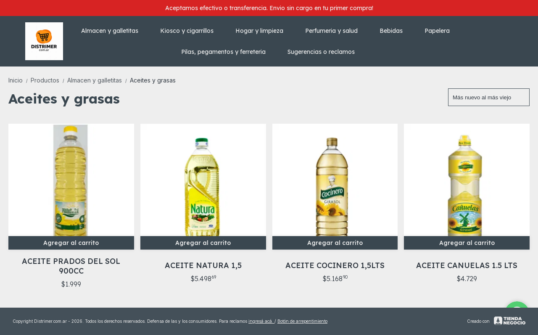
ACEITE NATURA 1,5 (203, 265)
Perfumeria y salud (335, 31)
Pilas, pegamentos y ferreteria (227, 52)
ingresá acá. (261, 321)
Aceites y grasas (153, 80)
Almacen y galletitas (114, 31)
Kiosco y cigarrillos (191, 31)
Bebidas (395, 31)
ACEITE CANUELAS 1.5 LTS (466, 265)
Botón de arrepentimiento (302, 321)
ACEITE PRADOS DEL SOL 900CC (71, 266)
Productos (49, 80)
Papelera (441, 31)
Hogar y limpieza (263, 31)
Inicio (19, 80)
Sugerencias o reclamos (321, 52)
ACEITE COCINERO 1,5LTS (335, 265)
